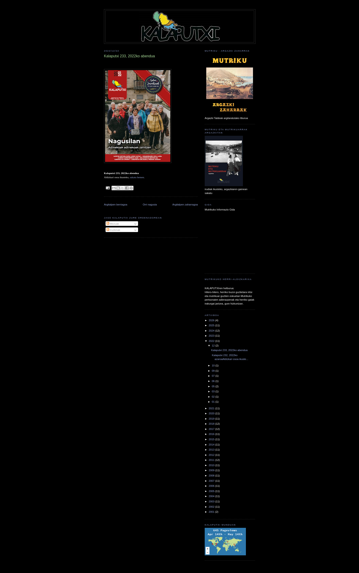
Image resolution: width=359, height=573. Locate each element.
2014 (212, 444)
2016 (212, 434)
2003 (212, 501)
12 (213, 345)
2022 (212, 341)
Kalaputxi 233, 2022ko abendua (229, 350)
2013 (212, 449)
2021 (212, 408)
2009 (212, 470)
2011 (212, 460)
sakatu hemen (137, 177)
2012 (212, 455)
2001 (212, 511)
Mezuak (112, 223)
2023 (212, 335)
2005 (212, 491)
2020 (212, 413)
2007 (212, 480)
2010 (212, 465)
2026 (212, 320)
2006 (212, 485)
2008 (212, 475)
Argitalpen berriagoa (115, 204)
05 (213, 386)
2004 (212, 496)
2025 (212, 325)
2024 (212, 330)
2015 (212, 439)
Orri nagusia (150, 204)
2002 (212, 506)
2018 (212, 423)
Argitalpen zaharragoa (185, 204)
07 (213, 375)
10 (213, 365)
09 (213, 370)
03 (213, 391)
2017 (212, 429)
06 (213, 381)
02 (213, 396)
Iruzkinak (113, 230)
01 (213, 401)
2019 (212, 418)
